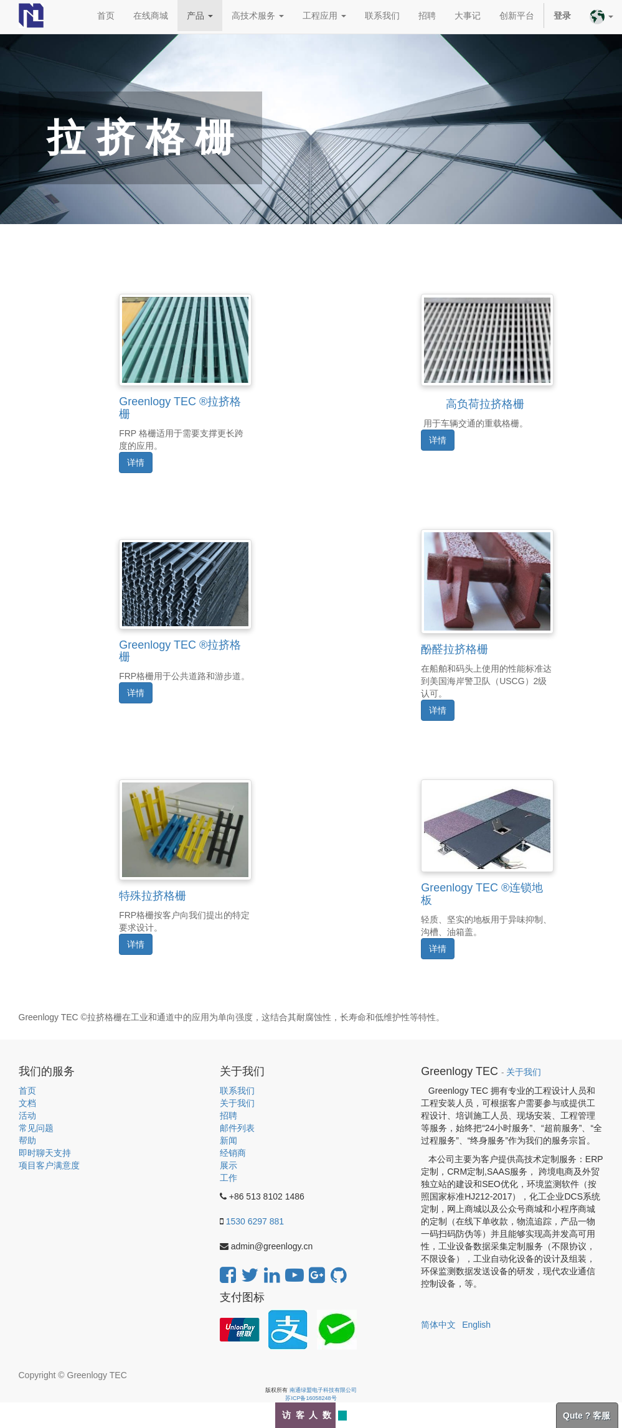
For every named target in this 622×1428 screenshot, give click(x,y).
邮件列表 (237, 1128)
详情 (135, 462)
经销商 (233, 1153)
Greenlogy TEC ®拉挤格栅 (180, 407)
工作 (228, 1178)
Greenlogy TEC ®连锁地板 (482, 893)
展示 (228, 1165)
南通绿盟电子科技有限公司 (323, 1390)
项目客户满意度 (49, 1165)
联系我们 (237, 1091)
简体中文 (438, 1325)
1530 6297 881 (255, 1221)
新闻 (228, 1140)
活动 (27, 1115)
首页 (27, 1091)
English (476, 1325)
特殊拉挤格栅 (152, 896)
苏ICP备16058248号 (310, 1398)
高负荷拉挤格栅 (485, 397)
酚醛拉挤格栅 (454, 649)
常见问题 (36, 1128)
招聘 (228, 1115)
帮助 (27, 1140)
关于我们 (237, 1103)
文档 (27, 1103)
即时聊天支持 (45, 1153)
